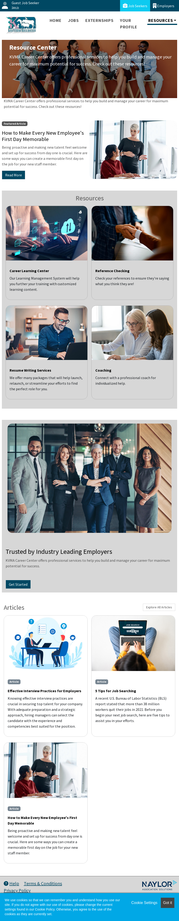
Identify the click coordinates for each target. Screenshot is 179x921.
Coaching (103, 370)
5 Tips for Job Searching (115, 690)
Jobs (73, 20)
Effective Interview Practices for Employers (44, 690)
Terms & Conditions (43, 883)
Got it (167, 903)
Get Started (18, 584)
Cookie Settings (144, 903)
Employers (163, 6)
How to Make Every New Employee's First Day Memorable (42, 820)
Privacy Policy (17, 890)
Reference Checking (112, 270)
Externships (99, 20)
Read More (13, 175)
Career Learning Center (29, 270)
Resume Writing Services (30, 370)
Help (11, 883)
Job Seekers (135, 6)
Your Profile (128, 24)
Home (56, 20)
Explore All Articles (159, 607)
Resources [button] (160, 20)
